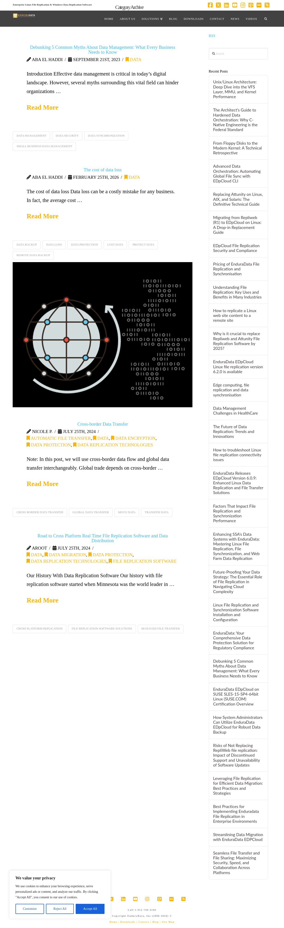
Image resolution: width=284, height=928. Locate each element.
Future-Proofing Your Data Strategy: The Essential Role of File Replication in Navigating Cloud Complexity (237, 582)
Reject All (60, 908)
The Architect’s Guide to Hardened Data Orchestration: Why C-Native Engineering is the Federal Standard (235, 120)
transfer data (156, 512)
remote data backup (33, 255)
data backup (26, 244)
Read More (42, 107)
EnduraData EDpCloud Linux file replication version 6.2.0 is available (238, 366)
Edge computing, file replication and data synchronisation (231, 390)
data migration (65, 554)
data (133, 59)
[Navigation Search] (265, 19)
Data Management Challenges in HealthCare (235, 411)
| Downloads (126, 922)
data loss (54, 244)
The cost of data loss (103, 169)
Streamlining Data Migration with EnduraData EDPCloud (238, 837)
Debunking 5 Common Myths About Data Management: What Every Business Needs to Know (102, 50)
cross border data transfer (39, 512)
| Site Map (167, 922)
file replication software (142, 561)
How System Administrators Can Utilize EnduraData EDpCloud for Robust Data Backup (238, 724)
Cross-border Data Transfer (102, 424)
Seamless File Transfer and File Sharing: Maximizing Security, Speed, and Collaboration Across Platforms (236, 863)
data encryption (133, 438)
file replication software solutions (102, 628)
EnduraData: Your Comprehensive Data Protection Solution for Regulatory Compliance (233, 640)
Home (113, 922)
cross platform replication (39, 628)
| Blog (154, 922)
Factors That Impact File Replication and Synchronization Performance (234, 513)
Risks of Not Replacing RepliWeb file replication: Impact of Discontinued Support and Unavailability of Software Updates (236, 755)
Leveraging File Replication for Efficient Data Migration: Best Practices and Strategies (238, 785)
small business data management (44, 146)
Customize (30, 908)
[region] (60, 894)
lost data (115, 244)
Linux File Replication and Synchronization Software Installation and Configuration (236, 612)
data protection (84, 244)
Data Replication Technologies (113, 444)
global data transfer (90, 512)
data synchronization (106, 135)
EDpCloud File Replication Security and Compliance (236, 248)
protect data (143, 244)
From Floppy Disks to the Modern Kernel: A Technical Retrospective (237, 148)
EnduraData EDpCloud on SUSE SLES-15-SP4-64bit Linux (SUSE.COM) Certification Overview (236, 696)
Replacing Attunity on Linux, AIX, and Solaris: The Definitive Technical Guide (238, 199)
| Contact (142, 922)
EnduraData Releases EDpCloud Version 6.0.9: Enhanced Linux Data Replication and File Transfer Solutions (238, 483)
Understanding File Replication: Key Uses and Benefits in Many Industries (237, 292)
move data (126, 512)
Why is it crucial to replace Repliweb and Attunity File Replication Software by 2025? (236, 341)
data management (31, 135)
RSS (212, 36)
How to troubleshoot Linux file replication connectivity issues (237, 455)
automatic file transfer (59, 438)
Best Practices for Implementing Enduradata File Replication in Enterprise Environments (236, 813)
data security (67, 135)
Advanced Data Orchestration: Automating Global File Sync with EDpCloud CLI (237, 173)
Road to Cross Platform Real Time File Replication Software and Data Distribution (103, 538)
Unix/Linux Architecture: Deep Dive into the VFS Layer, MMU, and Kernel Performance (235, 89)
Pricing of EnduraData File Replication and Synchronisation (236, 269)
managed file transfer (160, 628)
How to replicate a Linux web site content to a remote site (235, 315)
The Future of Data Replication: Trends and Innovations (233, 431)
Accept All (90, 908)
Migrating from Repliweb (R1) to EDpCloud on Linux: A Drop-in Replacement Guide (237, 224)
